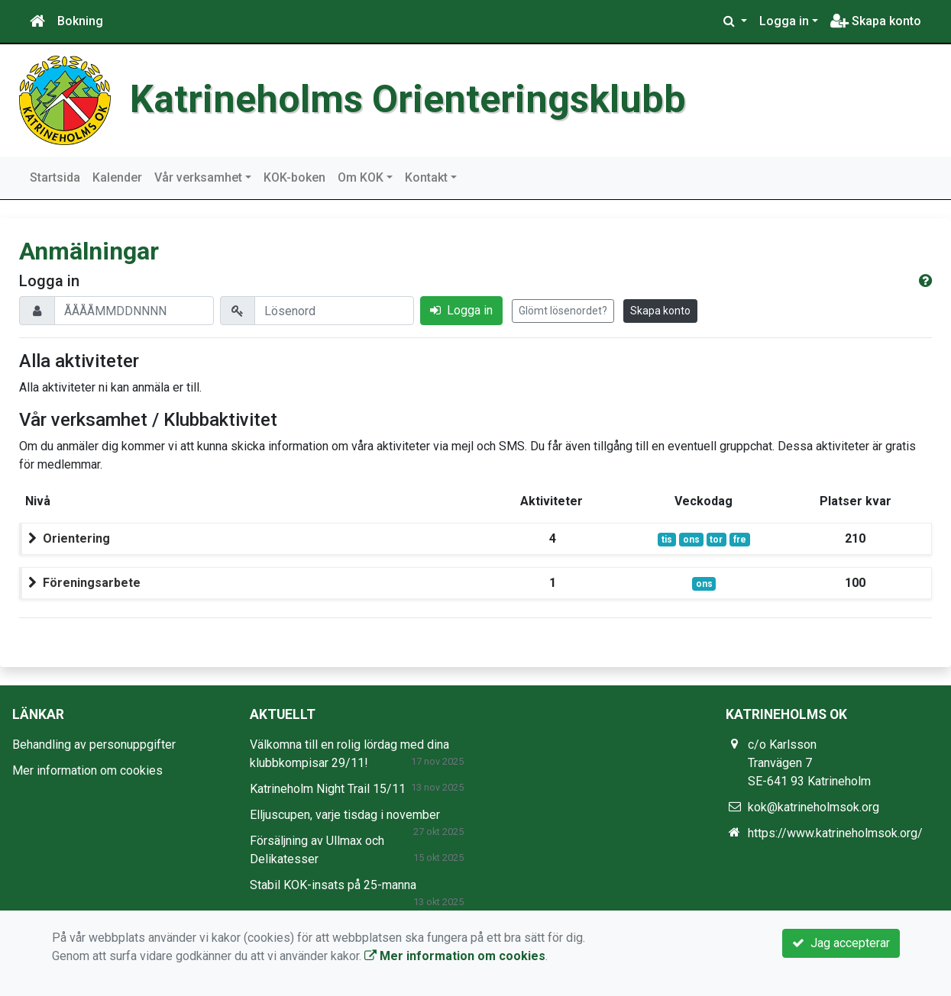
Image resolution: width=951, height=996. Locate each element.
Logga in (784, 21)
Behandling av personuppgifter (94, 744)
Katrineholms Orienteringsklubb (408, 99)
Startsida (55, 177)
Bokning (80, 21)
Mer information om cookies (87, 770)
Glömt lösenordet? (563, 311)
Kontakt (426, 177)
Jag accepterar (841, 943)
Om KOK (360, 177)
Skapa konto (875, 21)
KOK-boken (294, 177)
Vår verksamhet (198, 177)
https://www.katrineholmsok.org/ (835, 833)
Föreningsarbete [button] (92, 582)
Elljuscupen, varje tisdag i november (345, 814)
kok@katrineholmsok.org (813, 807)
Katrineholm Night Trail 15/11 (328, 789)
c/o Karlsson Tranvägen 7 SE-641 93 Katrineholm (809, 762)
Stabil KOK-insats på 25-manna (333, 885)
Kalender (117, 177)
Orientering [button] (76, 538)
